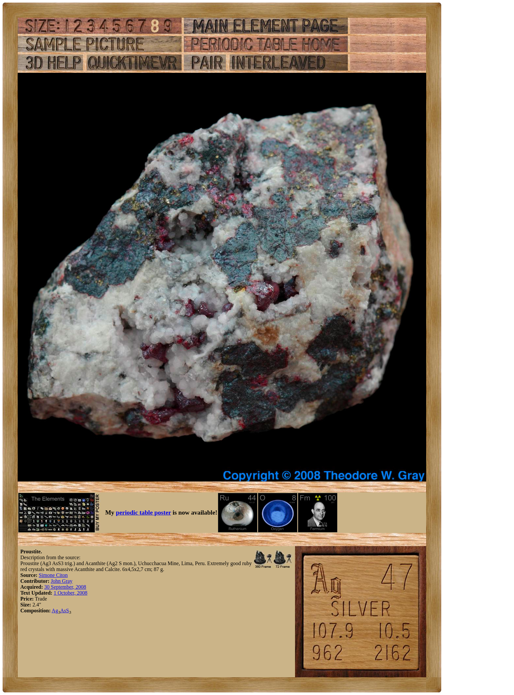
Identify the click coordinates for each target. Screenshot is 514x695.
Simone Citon (53, 575)
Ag (55, 610)
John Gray (61, 581)
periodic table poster (143, 512)
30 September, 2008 (65, 587)
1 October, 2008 (71, 593)
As (63, 610)
